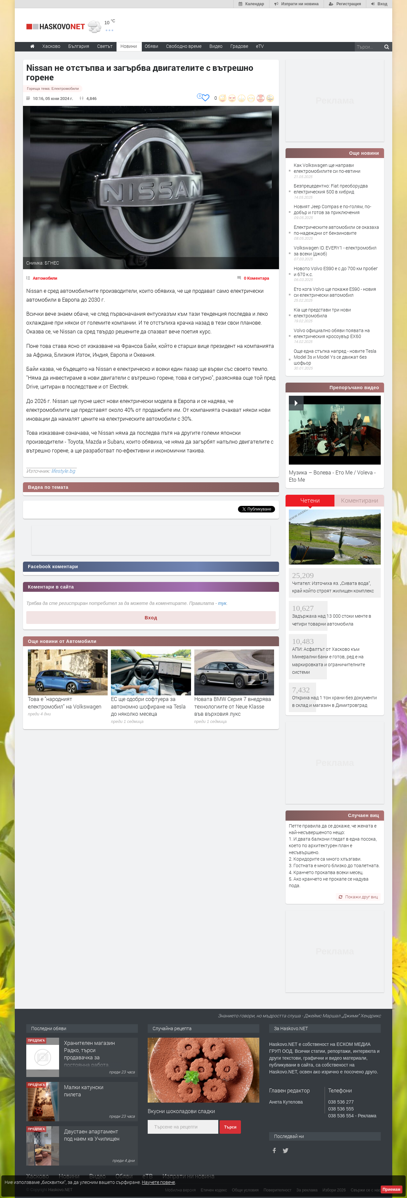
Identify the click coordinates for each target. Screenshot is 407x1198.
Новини (128, 46)
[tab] (310, 503)
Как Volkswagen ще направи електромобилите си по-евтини (327, 168)
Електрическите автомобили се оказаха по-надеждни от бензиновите (336, 230)
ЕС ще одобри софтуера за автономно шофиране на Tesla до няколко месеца (148, 706)
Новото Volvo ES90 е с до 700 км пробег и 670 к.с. (336, 271)
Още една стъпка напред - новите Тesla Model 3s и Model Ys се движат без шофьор (335, 357)
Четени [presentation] (310, 500)
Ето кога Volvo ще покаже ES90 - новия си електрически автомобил (335, 292)
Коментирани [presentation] (359, 500)
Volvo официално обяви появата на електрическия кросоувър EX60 (332, 333)
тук (222, 603)
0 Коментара (256, 278)
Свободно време (184, 46)
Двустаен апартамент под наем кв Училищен (91, 1135)
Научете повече (158, 1182)
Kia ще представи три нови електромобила (322, 313)
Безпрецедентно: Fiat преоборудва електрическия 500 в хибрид (331, 189)
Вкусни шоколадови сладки (181, 1111)
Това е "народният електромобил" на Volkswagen (64, 702)
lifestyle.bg (63, 471)
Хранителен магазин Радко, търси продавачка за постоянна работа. (89, 1053)
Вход (151, 617)
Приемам (391, 1189)
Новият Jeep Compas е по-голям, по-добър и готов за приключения (332, 209)
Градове (239, 46)
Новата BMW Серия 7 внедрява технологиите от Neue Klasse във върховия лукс (232, 706)
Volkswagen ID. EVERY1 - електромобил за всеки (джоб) (335, 251)
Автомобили (45, 278)
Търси (230, 1127)
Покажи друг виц (358, 896)
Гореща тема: (53, 88)
